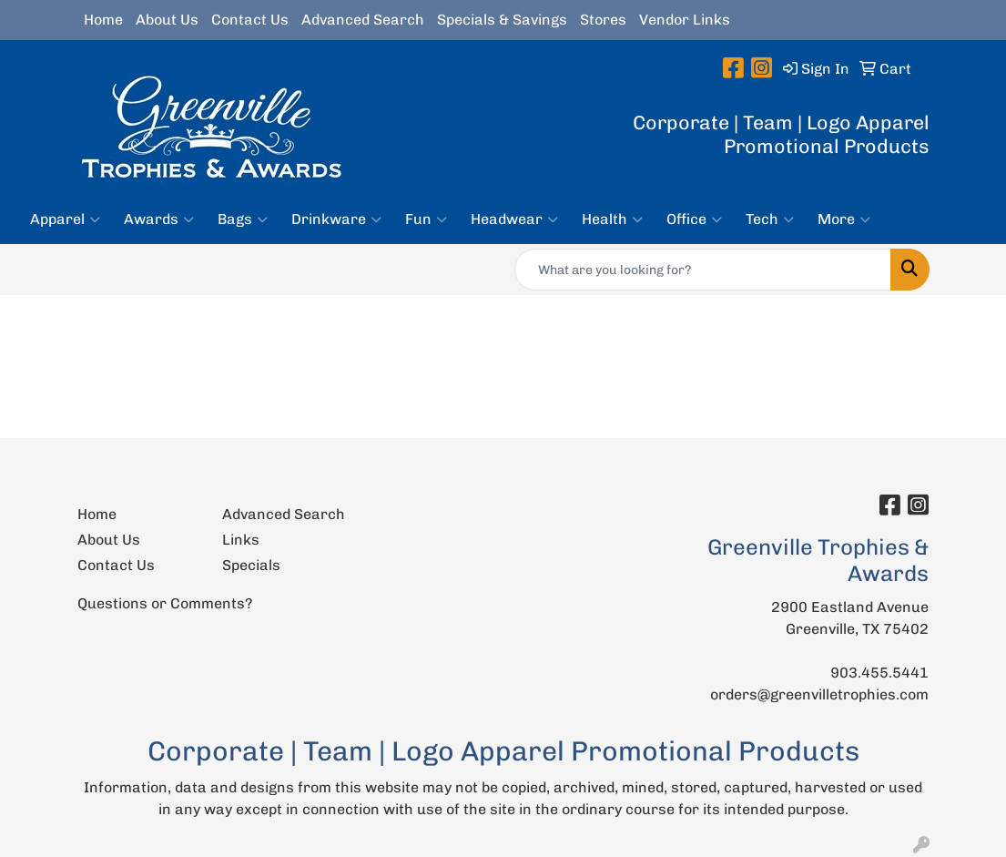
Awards (159, 219)
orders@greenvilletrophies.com (819, 694)
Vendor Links (684, 19)
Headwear (514, 219)
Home (103, 19)
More (844, 219)
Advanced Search (362, 19)
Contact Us (250, 19)
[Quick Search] (702, 270)
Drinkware (336, 219)
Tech (770, 219)
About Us (167, 19)
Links (240, 539)
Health (612, 219)
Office (694, 219)
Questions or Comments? (164, 603)
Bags (243, 219)
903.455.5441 (879, 672)
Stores (603, 19)
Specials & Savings (502, 19)
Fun (426, 219)
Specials (251, 565)
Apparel (65, 219)
